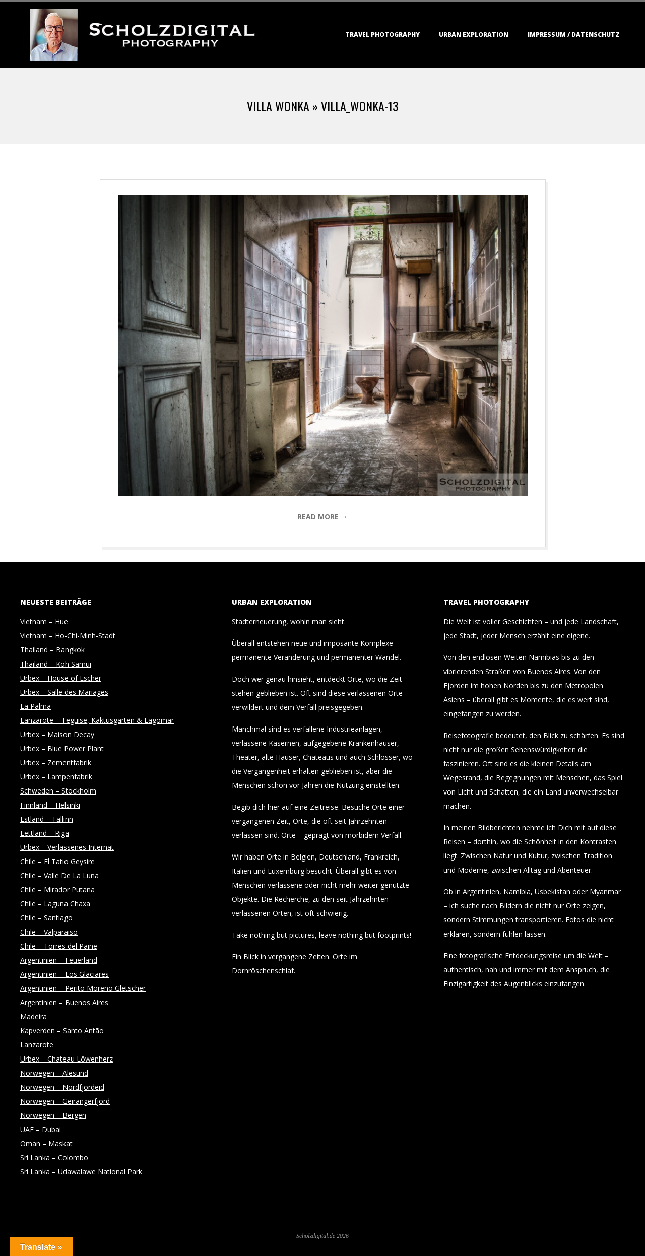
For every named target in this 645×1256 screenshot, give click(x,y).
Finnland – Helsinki (50, 805)
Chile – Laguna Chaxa (55, 903)
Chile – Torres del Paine (58, 946)
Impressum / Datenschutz (574, 34)
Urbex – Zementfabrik (55, 762)
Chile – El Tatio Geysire (57, 861)
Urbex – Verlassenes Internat (67, 847)
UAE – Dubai (40, 1129)
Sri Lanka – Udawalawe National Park (81, 1171)
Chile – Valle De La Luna (59, 875)
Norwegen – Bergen (53, 1115)
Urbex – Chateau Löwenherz (66, 1059)
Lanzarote (36, 1044)
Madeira (33, 1016)
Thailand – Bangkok (52, 649)
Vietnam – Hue (44, 621)
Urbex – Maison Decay (57, 734)
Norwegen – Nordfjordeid (62, 1087)
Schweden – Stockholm (58, 791)
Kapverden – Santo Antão (62, 1030)
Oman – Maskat (46, 1143)
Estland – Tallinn (46, 819)
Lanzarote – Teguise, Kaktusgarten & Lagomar (97, 720)
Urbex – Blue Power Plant (62, 748)
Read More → (322, 516)
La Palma (35, 706)
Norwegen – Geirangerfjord (65, 1101)
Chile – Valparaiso (49, 932)
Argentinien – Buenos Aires (64, 1002)
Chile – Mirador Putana (57, 889)
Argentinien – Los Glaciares (64, 974)
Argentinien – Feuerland (58, 960)
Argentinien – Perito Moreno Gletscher (83, 988)
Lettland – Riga (44, 833)
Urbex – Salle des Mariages (64, 692)
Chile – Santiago (46, 917)
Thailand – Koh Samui (55, 664)
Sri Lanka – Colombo (54, 1157)
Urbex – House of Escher (60, 678)
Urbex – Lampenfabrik (56, 776)
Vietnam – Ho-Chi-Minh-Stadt (67, 635)
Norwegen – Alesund (54, 1073)
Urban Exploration (473, 34)
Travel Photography (382, 34)
